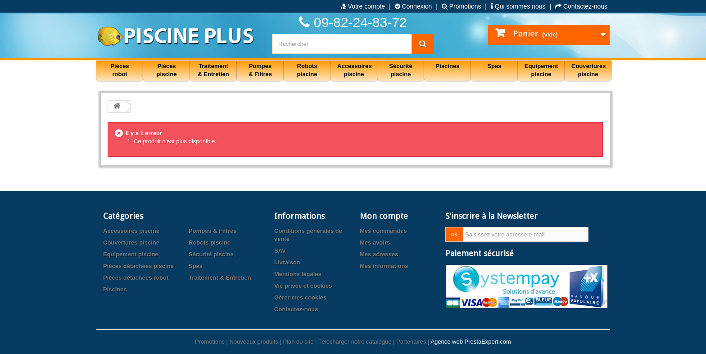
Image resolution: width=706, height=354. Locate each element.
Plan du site (298, 341)
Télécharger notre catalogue (355, 341)
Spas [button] (494, 66)
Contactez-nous (581, 6)
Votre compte (363, 6)
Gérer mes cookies (300, 297)
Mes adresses (379, 254)
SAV (280, 250)
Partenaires (411, 341)
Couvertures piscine (131, 242)
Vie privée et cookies (303, 285)
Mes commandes (383, 230)
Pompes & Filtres (212, 230)
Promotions (461, 6)
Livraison (287, 262)
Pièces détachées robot (135, 277)
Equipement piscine (130, 254)
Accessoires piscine (131, 230)
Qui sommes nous (518, 6)
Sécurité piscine (211, 254)
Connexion (413, 6)
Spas (196, 266)
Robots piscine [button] (307, 70)
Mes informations (384, 266)
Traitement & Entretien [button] (213, 70)
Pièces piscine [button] (167, 70)
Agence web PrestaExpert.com (470, 341)
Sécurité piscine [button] (400, 70)
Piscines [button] (448, 66)
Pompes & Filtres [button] (260, 70)
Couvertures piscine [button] (588, 70)
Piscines (115, 289)
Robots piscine (210, 242)
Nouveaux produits (253, 341)
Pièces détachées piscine (138, 266)
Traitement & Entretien (220, 277)
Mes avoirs (375, 242)
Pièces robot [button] (119, 70)
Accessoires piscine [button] (354, 70)
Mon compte (384, 216)
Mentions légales (297, 274)
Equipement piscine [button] (541, 70)
